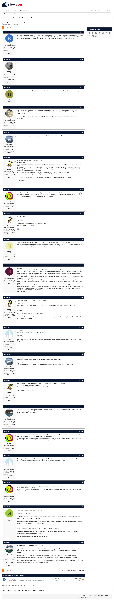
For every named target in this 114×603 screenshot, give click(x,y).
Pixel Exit (75, 601)
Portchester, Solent (10, 79)
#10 (82, 265)
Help (102, 595)
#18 (82, 483)
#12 (82, 327)
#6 (82, 157)
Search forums (15, 14)
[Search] (107, 10)
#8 (82, 213)
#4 (82, 107)
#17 (82, 455)
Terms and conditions (85, 595)
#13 (82, 355)
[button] (28, 10)
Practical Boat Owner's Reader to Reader (31, 580)
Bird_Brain (78, 580)
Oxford (13, 125)
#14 (82, 380)
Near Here (12, 151)
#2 (82, 59)
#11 (82, 297)
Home (7, 10)
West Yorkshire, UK (10, 347)
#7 (82, 189)
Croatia (13, 424)
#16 (82, 431)
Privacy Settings (83, 597)
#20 (82, 542)
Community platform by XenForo (52, 601)
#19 (82, 507)
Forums (14, 10)
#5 (82, 132)
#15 (82, 406)
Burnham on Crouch (10, 52)
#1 (82, 32)
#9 (82, 239)
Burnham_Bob (6, 24)
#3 (82, 88)
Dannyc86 (9, 580)
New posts (7, 14)
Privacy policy (96, 595)
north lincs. (12, 258)
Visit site (9, 53)
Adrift (13, 176)
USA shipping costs (12, 578)
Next (8, 27)
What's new (23, 10)
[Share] (80, 32)
